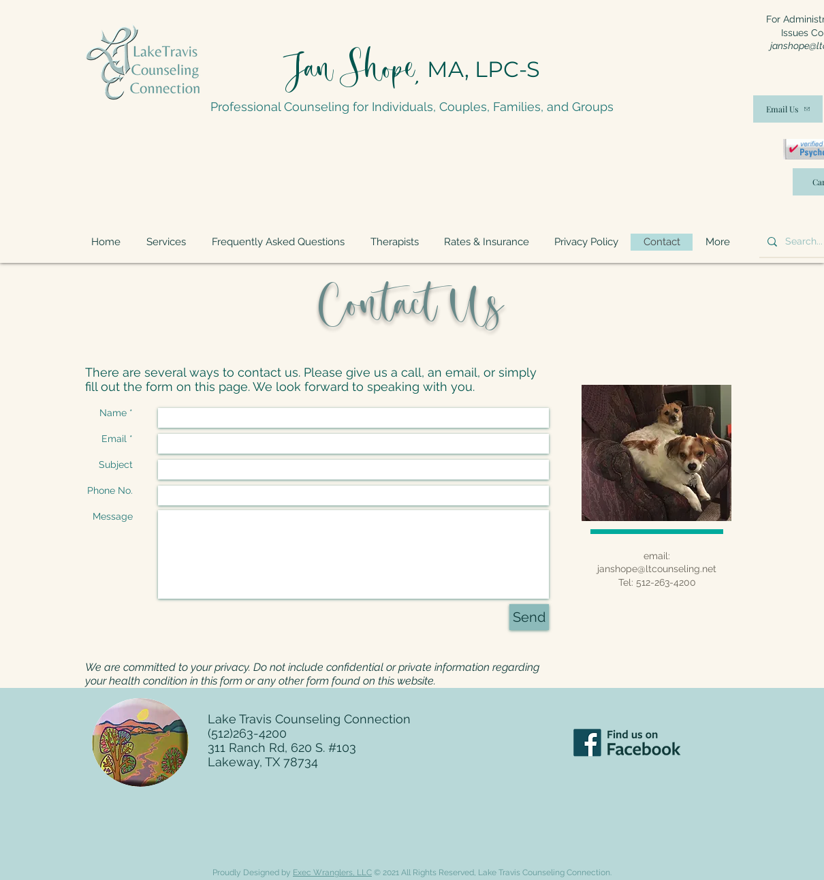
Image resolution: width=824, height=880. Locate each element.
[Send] (529, 617)
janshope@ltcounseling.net (656, 568)
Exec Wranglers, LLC (332, 872)
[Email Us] (788, 109)
